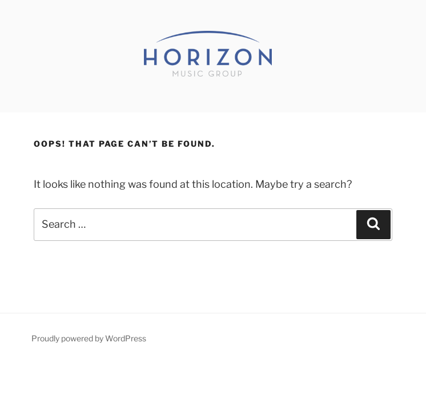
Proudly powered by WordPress (88, 338)
